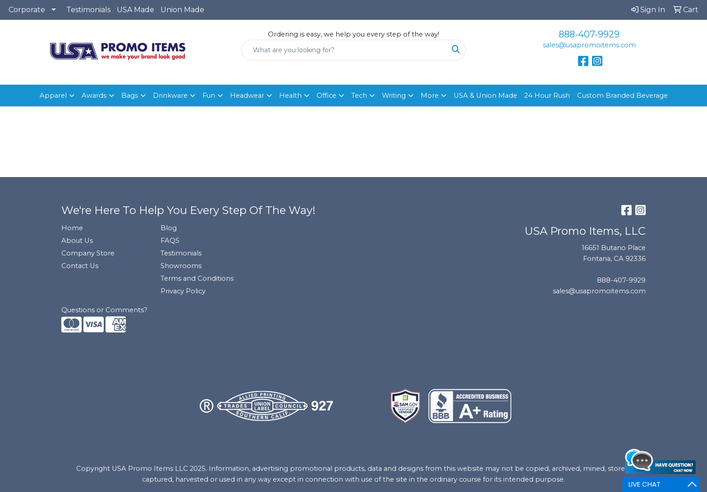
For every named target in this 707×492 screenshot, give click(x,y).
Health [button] (290, 95)
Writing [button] (394, 95)
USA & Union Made (485, 95)
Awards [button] (94, 95)
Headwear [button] (247, 95)
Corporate (27, 9)
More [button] (430, 95)
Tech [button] (359, 95)
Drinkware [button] (170, 95)
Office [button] (326, 95)
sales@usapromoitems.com (589, 45)
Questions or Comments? (104, 310)
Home (72, 228)
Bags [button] (129, 95)
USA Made (135, 9)
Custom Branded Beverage (622, 95)
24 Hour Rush (547, 95)
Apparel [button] (53, 95)
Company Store (88, 253)
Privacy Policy (183, 291)
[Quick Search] (344, 50)
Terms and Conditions (197, 278)
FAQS (170, 241)
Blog (169, 228)
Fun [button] (208, 95)
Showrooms (181, 266)
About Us (77, 241)
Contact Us (79, 266)
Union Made (182, 9)
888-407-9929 (589, 34)
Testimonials (88, 9)
